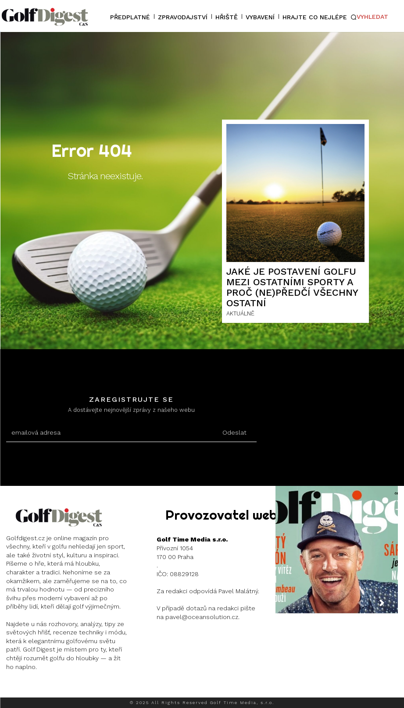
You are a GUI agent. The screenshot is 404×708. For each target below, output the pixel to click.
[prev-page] (367, 606)
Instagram (38, 688)
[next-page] (388, 606)
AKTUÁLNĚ (240, 313)
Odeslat (234, 432)
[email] (109, 433)
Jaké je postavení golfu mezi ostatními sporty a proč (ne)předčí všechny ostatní (292, 287)
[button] (369, 17)
